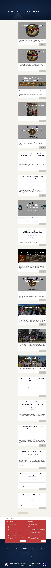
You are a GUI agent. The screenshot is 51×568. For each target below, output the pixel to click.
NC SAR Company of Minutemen (33, 238)
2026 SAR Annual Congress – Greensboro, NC (16, 535)
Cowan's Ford (35, 387)
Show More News (23, 513)
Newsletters (33, 113)
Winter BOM (31, 387)
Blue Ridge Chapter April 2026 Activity (36, 532)
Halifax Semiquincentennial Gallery (35, 535)
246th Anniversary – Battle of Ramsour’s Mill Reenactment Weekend (16, 524)
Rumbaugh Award (35, 410)
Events (8, 28)
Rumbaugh (33, 287)
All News (43, 540)
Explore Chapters (8, 20)
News (7, 26)
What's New (33, 212)
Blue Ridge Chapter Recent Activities (35, 524)
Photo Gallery (9, 30)
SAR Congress (30, 410)
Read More (42, 44)
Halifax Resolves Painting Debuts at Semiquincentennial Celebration (35, 538)
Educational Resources (16, 555)
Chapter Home (8, 22)
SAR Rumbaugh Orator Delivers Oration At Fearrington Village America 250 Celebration (38, 529)
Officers (8, 24)
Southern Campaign (16, 556)
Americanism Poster (33, 555)
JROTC (31, 557)
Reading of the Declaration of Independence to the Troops (16, 532)
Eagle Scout (32, 556)
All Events (23, 540)
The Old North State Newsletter (7, 554)
